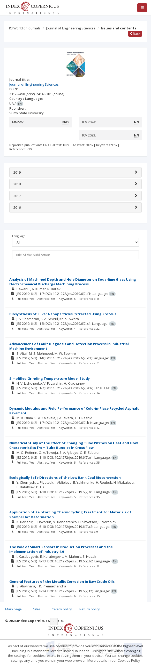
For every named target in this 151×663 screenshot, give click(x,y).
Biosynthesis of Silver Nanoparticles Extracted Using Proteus (62, 314)
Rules (36, 609)
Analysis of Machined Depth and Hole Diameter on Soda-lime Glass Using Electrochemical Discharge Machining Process (72, 282)
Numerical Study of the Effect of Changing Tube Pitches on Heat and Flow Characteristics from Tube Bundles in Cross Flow (73, 445)
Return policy (89, 609)
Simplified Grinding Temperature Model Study (49, 378)
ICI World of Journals (25, 28)
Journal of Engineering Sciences (70, 28)
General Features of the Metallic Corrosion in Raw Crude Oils (62, 581)
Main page (13, 609)
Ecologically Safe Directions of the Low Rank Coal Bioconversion (65, 477)
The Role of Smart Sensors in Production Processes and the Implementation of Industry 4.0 (61, 549)
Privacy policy (61, 609)
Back (135, 33)
